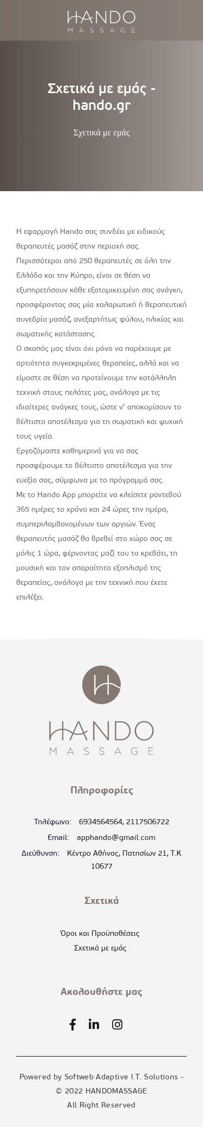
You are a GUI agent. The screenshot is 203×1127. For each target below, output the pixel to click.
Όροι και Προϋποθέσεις (100, 934)
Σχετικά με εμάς (100, 948)
